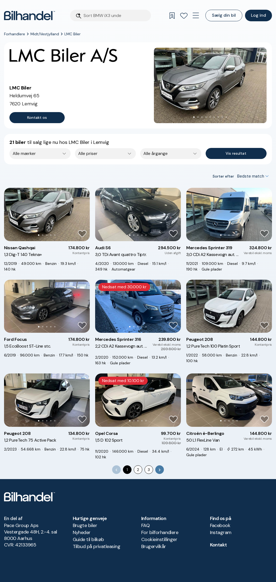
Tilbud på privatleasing (96, 546)
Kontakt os (37, 117)
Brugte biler (85, 525)
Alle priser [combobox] (88, 153)
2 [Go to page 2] (138, 469)
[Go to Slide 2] (198, 117)
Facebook (220, 525)
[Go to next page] (159, 469)
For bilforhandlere (159, 532)
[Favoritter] (184, 15)
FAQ (145, 525)
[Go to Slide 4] (206, 117)
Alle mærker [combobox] (24, 153)
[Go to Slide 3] (202, 117)
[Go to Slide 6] (214, 117)
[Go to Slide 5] (210, 117)
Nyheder (82, 532)
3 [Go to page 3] (149, 469)
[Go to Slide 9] (226, 117)
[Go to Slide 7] (218, 117)
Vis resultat (236, 153)
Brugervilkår (153, 546)
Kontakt (218, 545)
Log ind (258, 15)
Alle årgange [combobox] (155, 153)
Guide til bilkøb (88, 539)
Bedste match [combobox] (250, 176)
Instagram (221, 532)
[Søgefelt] (116, 15)
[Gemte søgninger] (172, 15)
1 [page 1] (127, 469)
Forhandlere (14, 34)
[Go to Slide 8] (222, 117)
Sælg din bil (224, 15)
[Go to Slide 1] (194, 117)
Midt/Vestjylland (44, 34)
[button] (210, 85)
